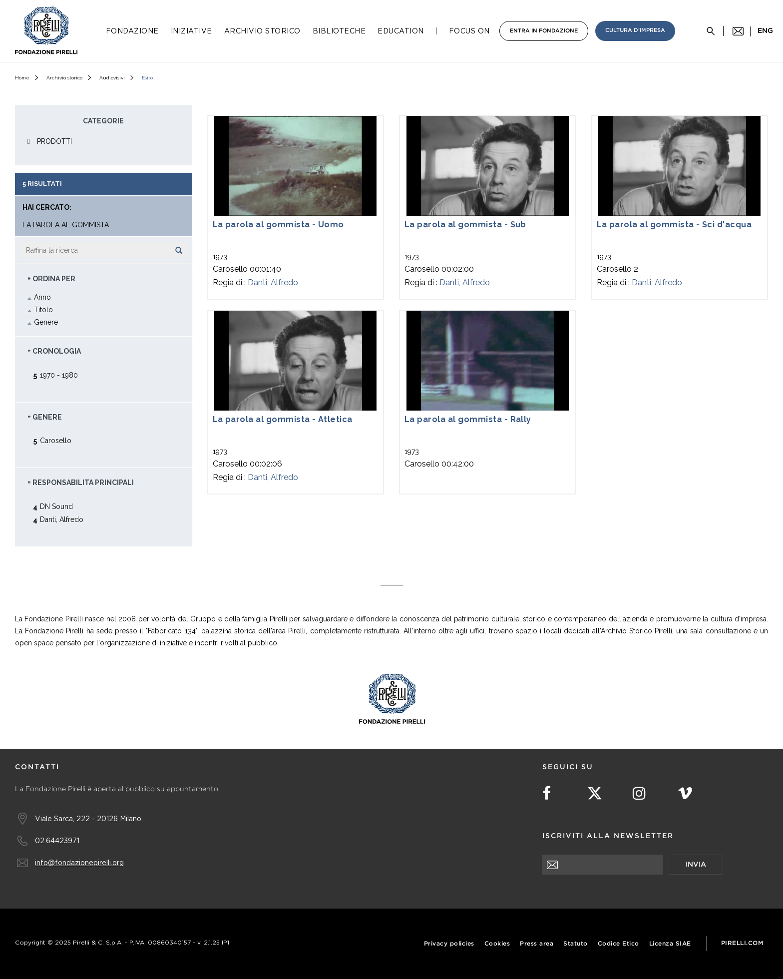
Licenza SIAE (670, 944)
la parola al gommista (65, 225)
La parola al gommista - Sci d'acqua (674, 224)
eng (765, 31)
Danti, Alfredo (273, 282)
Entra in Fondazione (544, 30)
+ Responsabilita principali (80, 483)
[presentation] (618, 894)
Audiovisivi (112, 77)
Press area (536, 944)
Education (401, 30)
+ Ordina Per (51, 279)
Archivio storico (64, 77)
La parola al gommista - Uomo (278, 224)
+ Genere (44, 417)
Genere (46, 322)
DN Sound (56, 506)
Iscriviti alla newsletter (608, 836)
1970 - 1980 (59, 375)
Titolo (43, 310)
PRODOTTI (54, 141)
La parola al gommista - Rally (467, 419)
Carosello (55, 440)
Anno (42, 297)
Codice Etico (618, 944)
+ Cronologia (54, 351)
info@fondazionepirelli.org (79, 862)
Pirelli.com (742, 943)
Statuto (575, 944)
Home (22, 77)
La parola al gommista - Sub (465, 224)
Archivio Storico (262, 30)
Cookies (497, 944)
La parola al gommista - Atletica (283, 419)
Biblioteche (339, 30)
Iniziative (191, 30)
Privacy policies (449, 944)
